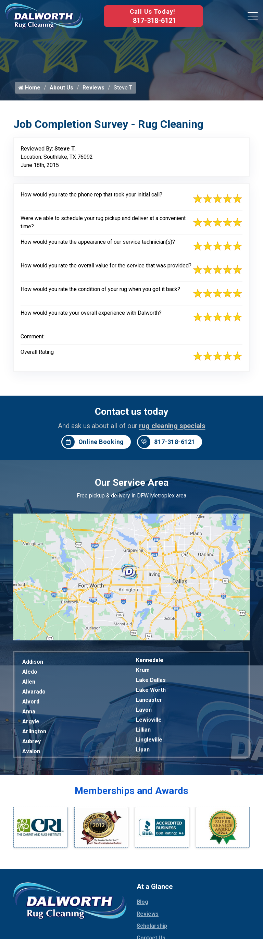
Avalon (31, 753)
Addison (32, 664)
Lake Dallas (151, 682)
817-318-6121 (154, 20)
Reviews (93, 90)
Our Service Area (131, 485)
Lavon (144, 712)
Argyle (30, 724)
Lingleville (149, 742)
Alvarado (34, 694)
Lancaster (149, 702)
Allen (28, 684)
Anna (28, 714)
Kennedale (149, 662)
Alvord (30, 704)
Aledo (29, 674)
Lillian (143, 732)
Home (29, 90)
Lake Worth (151, 692)
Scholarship (152, 928)
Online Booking (93, 444)
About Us (61, 90)
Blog (142, 904)
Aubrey (31, 744)
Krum (143, 672)
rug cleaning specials (172, 428)
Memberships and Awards (131, 793)
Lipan (143, 752)
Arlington (34, 734)
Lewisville (149, 722)
